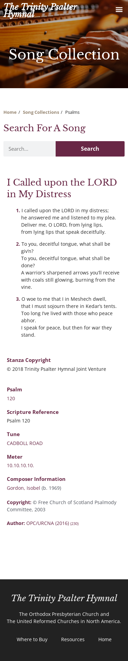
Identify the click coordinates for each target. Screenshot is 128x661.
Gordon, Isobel (24, 488)
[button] (119, 9)
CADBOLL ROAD (25, 443)
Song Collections (41, 112)
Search (90, 148)
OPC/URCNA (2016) (52, 523)
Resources (73, 639)
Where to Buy (32, 639)
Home (10, 112)
